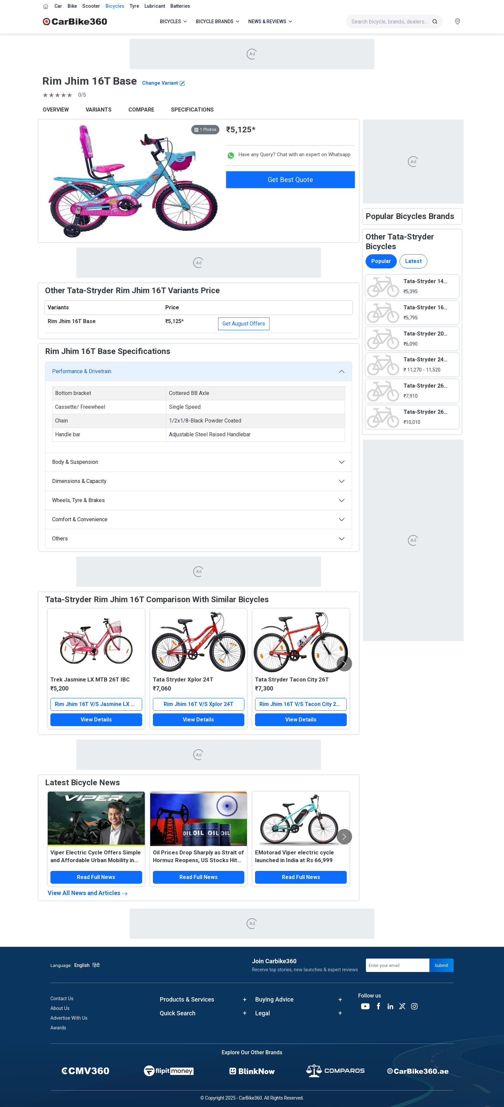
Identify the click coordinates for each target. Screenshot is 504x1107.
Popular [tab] (381, 261)
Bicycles (115, 6)
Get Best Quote (290, 180)
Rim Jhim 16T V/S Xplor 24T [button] (199, 704)
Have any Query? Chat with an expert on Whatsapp (288, 155)
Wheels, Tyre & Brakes (78, 500)
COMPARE (141, 109)
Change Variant (163, 83)
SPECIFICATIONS (192, 109)
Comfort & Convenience (80, 519)
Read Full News (96, 877)
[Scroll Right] (344, 663)
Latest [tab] (413, 261)
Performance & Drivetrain (81, 371)
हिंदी (96, 965)
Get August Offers (243, 323)
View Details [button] (96, 719)
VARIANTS (99, 109)
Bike (72, 6)
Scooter (91, 6)
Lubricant (154, 6)
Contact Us (62, 998)
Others (60, 538)
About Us (60, 1008)
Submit (441, 965)
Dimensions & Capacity (79, 481)
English (82, 965)
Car (58, 6)
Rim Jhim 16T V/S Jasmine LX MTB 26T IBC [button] (98, 704)
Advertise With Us (68, 1018)
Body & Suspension (75, 462)
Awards (58, 1027)
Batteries (180, 6)
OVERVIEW (56, 109)
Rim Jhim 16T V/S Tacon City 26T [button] (301, 704)
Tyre (134, 6)
